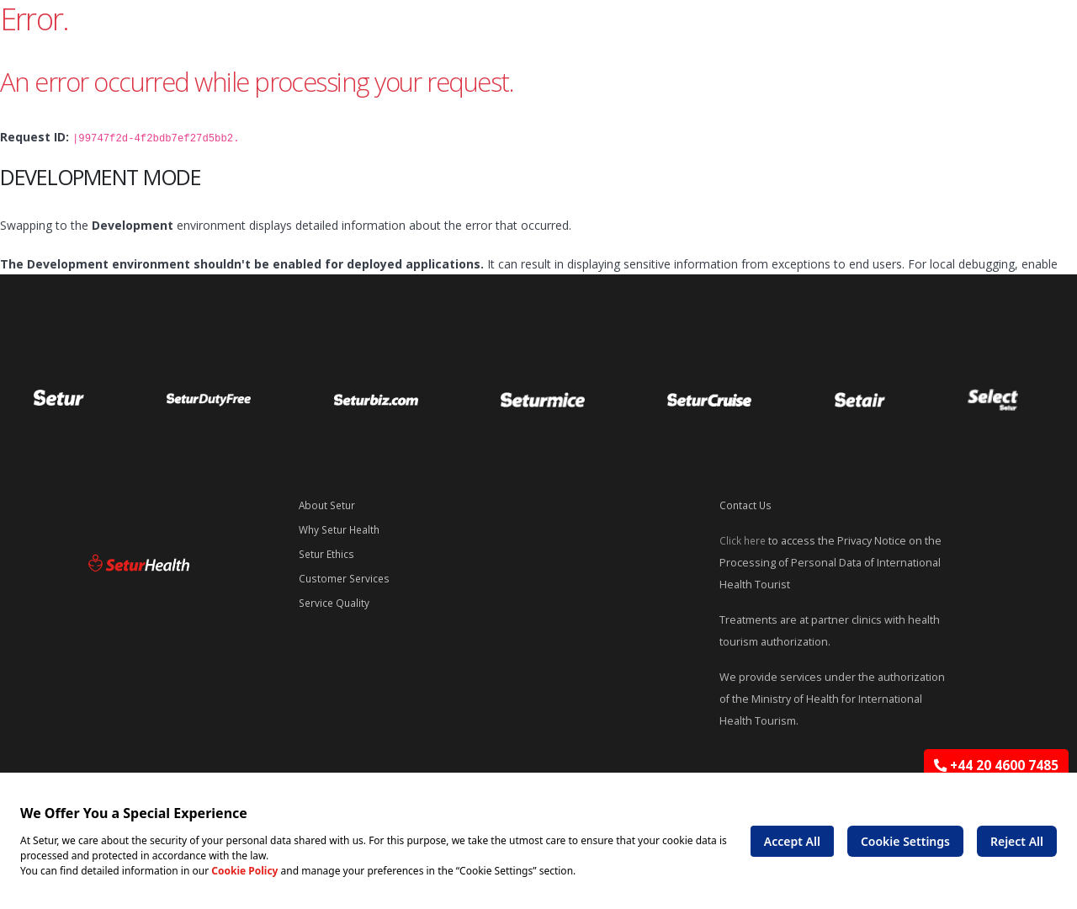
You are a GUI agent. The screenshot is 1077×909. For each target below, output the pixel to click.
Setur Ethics (328, 552)
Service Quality (336, 599)
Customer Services (346, 575)
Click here (743, 539)
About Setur (329, 504)
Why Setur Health (342, 528)
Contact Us (746, 504)
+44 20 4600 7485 (996, 765)
